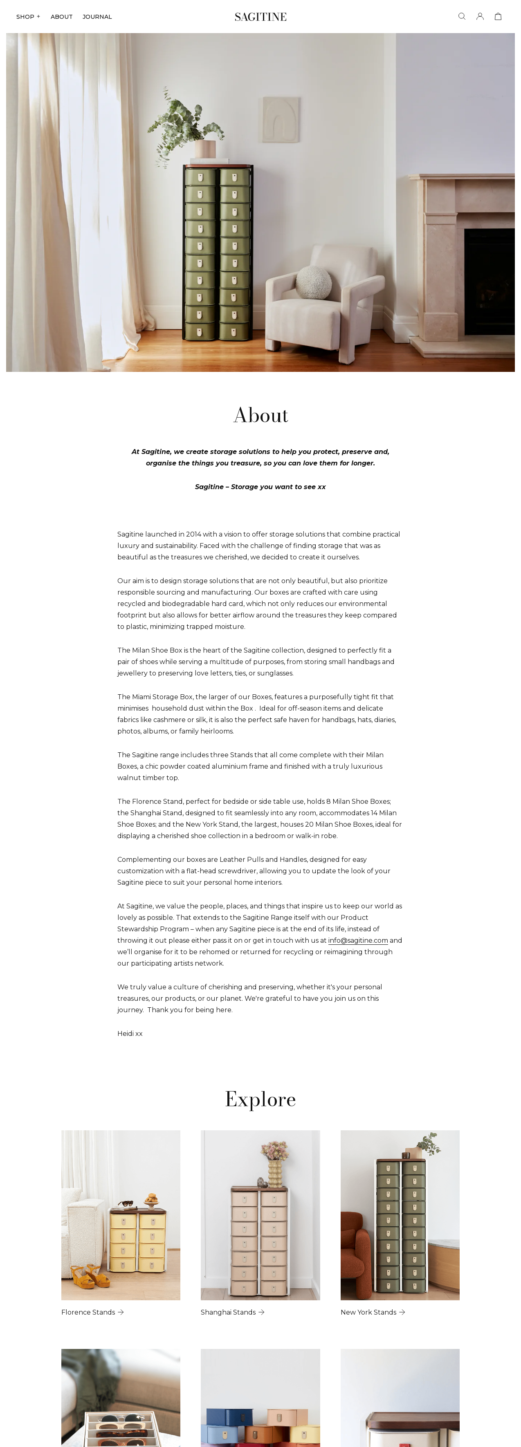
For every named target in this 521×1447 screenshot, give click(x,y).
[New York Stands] (403, 1226)
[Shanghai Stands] (260, 1226)
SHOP (28, 16)
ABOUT (62, 16)
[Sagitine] (260, 17)
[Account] (480, 16)
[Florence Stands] (117, 1226)
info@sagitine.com (358, 940)
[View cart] (498, 16)
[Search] (462, 16)
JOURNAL (97, 16)
